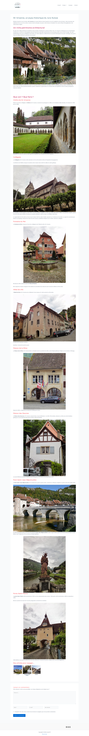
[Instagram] (68, 727)
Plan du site (44, 734)
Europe (65, 5)
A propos (71, 5)
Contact (76, 5)
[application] (66, 5)
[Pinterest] (69, 727)
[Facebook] (66, 727)
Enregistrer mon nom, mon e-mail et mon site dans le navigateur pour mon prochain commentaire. (35, 712)
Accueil (59, 5)
